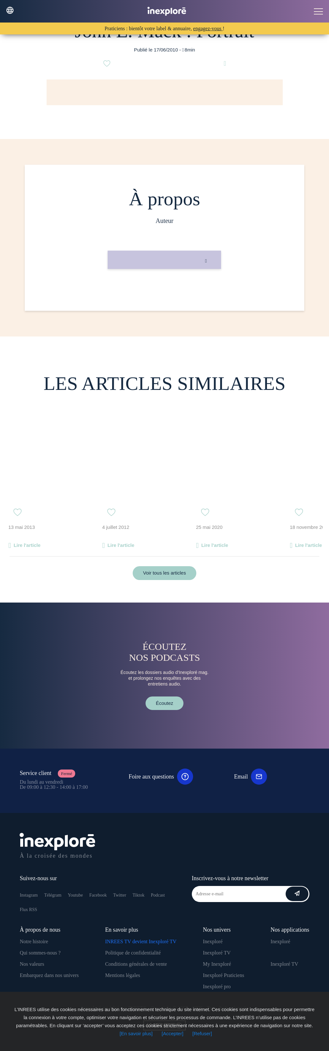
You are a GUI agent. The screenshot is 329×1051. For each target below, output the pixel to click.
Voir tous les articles (164, 573)
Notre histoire (34, 941)
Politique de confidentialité (133, 952)
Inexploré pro (217, 986)
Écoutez (164, 703)
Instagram (29, 895)
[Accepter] (172, 1033)
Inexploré (212, 941)
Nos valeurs (32, 964)
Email (250, 777)
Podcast (158, 895)
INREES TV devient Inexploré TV (140, 941)
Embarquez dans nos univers (49, 975)
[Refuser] (202, 1033)
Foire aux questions (161, 777)
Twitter (119, 895)
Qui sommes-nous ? (40, 952)
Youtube (75, 895)
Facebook (98, 895)
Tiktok (139, 895)
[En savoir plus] (136, 1033)
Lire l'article (26, 545)
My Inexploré (217, 964)
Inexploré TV (216, 952)
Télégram (52, 895)
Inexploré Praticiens (223, 975)
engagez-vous (208, 28)
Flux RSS (28, 909)
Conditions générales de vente (136, 964)
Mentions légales (122, 975)
